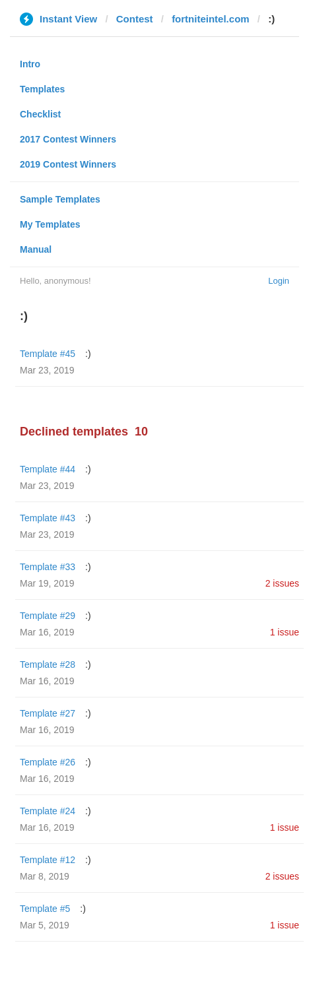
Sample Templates (60, 199)
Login (278, 281)
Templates (42, 89)
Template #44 (47, 469)
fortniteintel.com (211, 18)
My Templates (50, 224)
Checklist (40, 114)
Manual (36, 249)
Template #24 (47, 811)
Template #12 (47, 860)
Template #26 (47, 762)
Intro (30, 64)
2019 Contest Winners (68, 164)
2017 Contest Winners (68, 139)
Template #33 (47, 567)
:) (88, 353)
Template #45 (47, 353)
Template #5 (45, 908)
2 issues (282, 583)
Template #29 (47, 615)
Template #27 (47, 713)
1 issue (284, 632)
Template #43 (47, 518)
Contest (134, 18)
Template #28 (47, 664)
